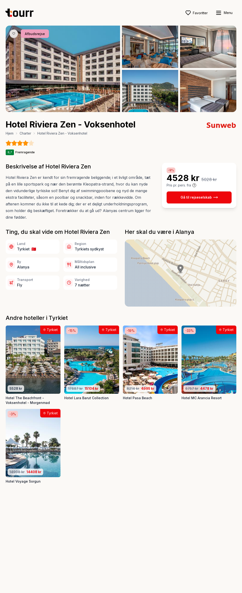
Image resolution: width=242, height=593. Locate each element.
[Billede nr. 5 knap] (71, 109)
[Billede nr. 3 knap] (63, 109)
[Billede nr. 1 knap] (54, 108)
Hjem (9, 133)
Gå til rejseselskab (199, 197)
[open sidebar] (224, 13)
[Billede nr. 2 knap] (59, 109)
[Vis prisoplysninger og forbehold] (194, 185)
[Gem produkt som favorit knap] (13, 33)
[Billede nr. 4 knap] (67, 109)
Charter (25, 133)
